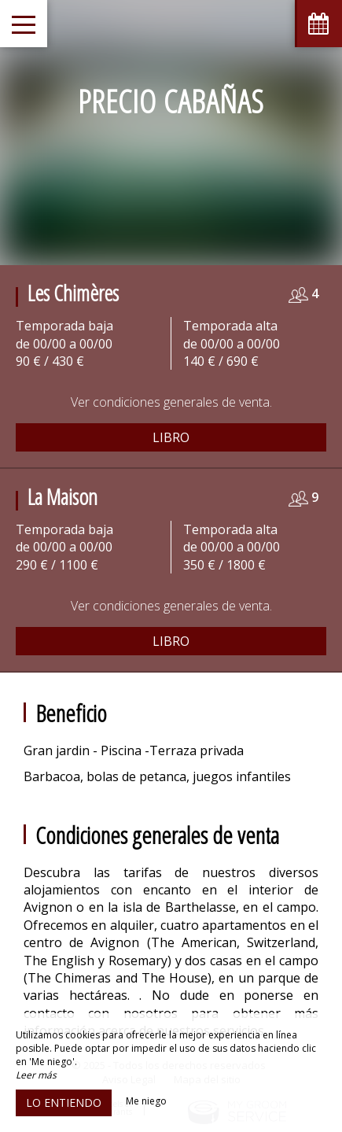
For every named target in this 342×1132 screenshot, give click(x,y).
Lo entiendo (63, 1102)
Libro (171, 437)
